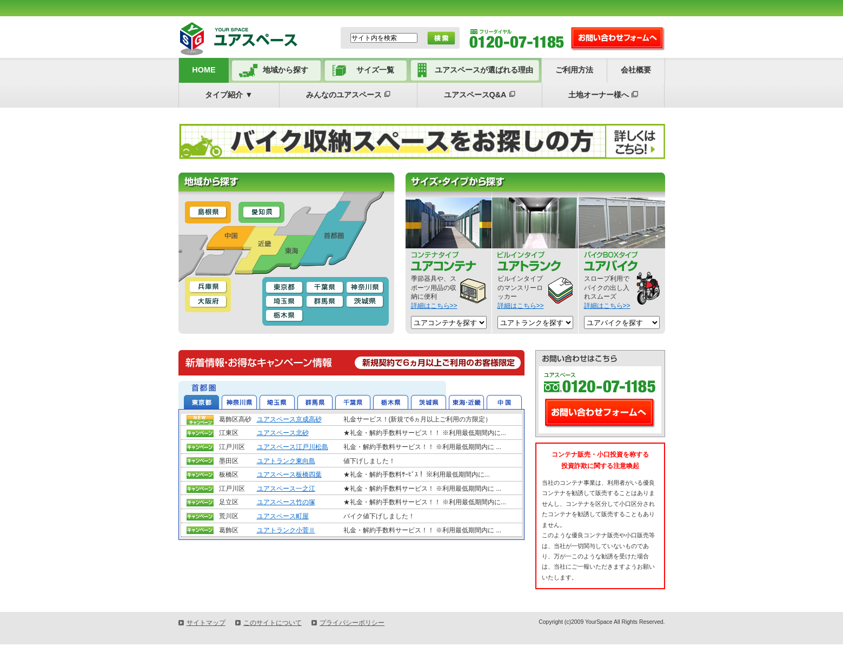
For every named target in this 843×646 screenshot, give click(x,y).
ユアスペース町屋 (283, 516)
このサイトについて (272, 623)
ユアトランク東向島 (286, 461)
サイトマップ (206, 623)
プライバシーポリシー (352, 623)
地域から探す (285, 69)
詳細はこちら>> (434, 305)
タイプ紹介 (229, 94)
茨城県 (428, 401)
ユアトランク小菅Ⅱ (286, 530)
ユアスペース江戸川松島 (292, 447)
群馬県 (315, 401)
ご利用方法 (574, 69)
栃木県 (390, 401)
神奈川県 (239, 401)
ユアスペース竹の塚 (286, 502)
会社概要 (636, 69)
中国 (504, 401)
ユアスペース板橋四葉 (289, 474)
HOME (203, 69)
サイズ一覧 (375, 69)
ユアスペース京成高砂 (289, 419)
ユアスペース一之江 (286, 488)
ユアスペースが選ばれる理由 (484, 69)
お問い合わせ (618, 39)
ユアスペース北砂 (283, 433)
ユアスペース (250, 38)
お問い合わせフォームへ (600, 413)
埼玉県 (277, 401)
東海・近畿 (466, 401)
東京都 (201, 401)
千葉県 (352, 401)
